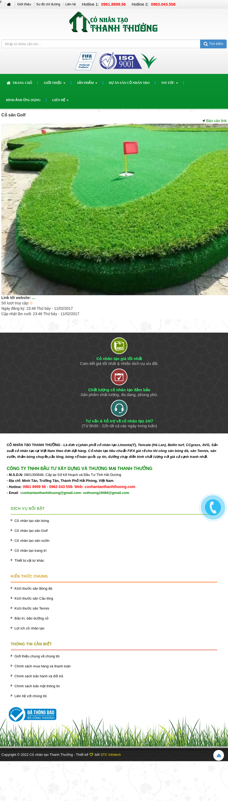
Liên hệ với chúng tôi (30, 696)
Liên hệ (70, 4)
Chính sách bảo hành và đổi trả (38, 676)
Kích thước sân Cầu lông (33, 598)
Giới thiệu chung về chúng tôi (37, 656)
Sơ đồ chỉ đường (48, 4)
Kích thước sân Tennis (31, 608)
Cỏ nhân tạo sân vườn (31, 541)
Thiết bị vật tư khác (29, 560)
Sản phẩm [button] (87, 84)
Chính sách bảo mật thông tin (37, 686)
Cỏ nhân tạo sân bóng (31, 521)
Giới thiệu (24, 4)
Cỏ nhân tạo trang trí (30, 551)
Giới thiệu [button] (54, 84)
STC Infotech (111, 755)
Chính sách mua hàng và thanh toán (42, 666)
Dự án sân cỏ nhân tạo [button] (129, 83)
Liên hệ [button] (60, 101)
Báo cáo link (216, 121)
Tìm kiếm (213, 44)
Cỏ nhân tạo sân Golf (30, 531)
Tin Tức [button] (169, 84)
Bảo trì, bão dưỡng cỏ (31, 618)
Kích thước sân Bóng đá (33, 588)
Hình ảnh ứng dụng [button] (23, 100)
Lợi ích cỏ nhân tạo (29, 628)
